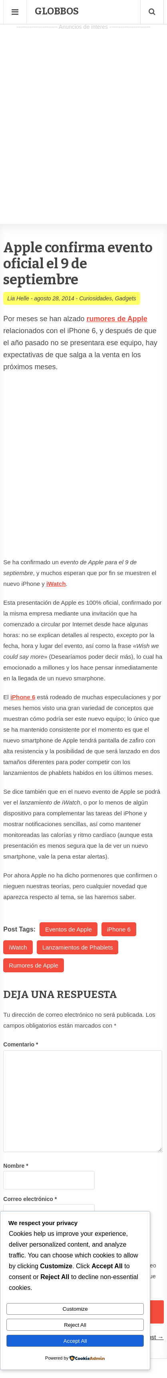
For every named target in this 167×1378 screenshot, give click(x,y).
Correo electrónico (30, 1199)
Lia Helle (18, 298)
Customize (75, 1309)
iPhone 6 (119, 929)
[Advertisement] (83, 116)
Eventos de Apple (68, 929)
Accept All (75, 1341)
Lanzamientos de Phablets (77, 947)
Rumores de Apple (33, 965)
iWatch (18, 947)
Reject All (75, 1325)
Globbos (57, 11)
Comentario (20, 1044)
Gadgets (125, 298)
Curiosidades (95, 298)
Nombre (15, 1166)
